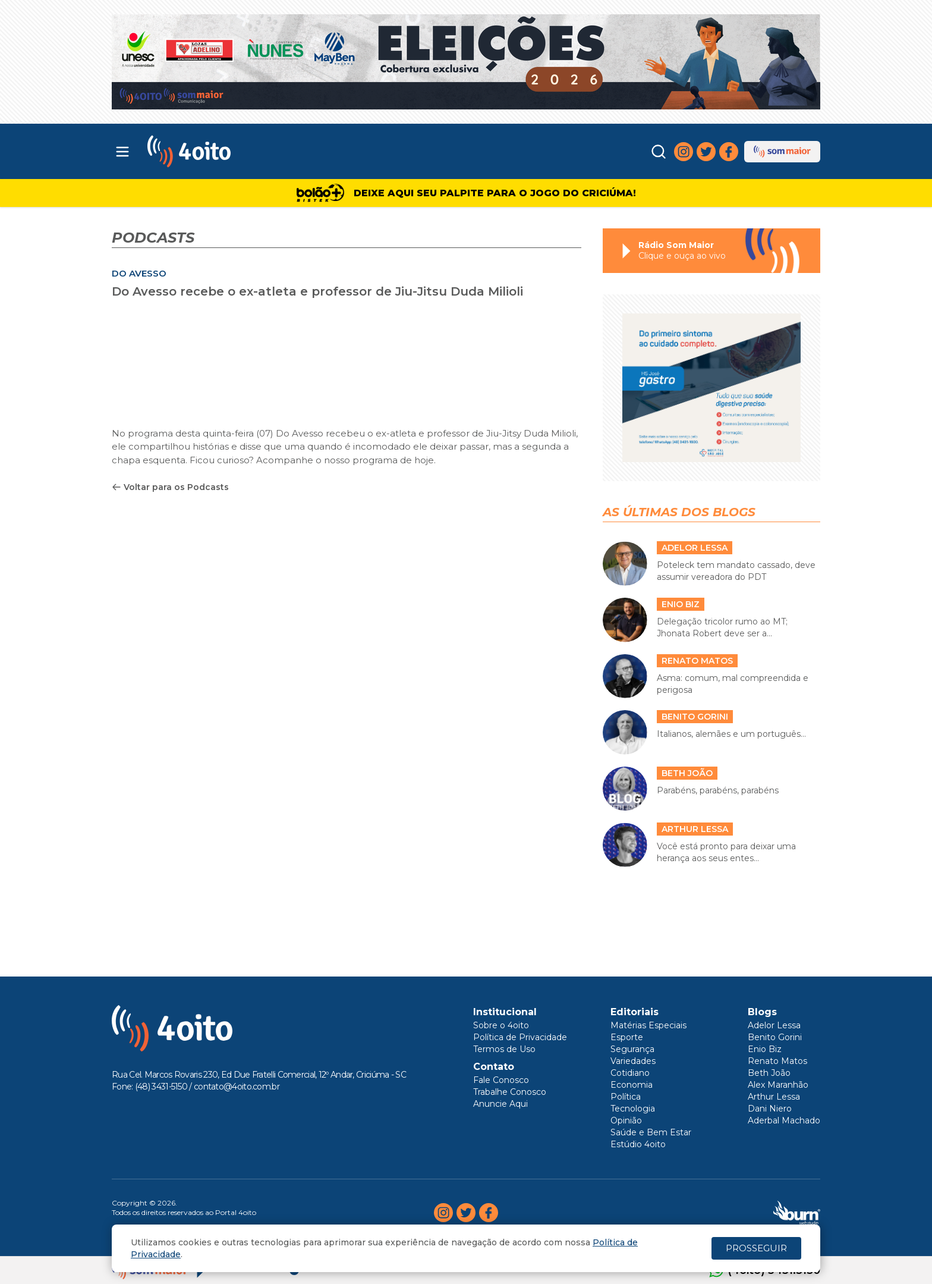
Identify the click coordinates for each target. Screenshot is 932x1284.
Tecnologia (632, 1108)
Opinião (626, 1120)
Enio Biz (765, 1049)
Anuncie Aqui (500, 1103)
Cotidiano (630, 1073)
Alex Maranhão (778, 1084)
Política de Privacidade (520, 1037)
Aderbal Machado (784, 1120)
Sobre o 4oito (501, 1025)
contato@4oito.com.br (236, 1086)
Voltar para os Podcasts (170, 487)
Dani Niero (770, 1108)
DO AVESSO (139, 273)
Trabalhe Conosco (509, 1092)
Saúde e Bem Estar (650, 1132)
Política (625, 1096)
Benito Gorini (775, 1037)
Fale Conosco (501, 1080)
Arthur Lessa (774, 1096)
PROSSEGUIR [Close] (756, 1248)
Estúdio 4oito (638, 1144)
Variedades (633, 1061)
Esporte (626, 1037)
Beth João (769, 1073)
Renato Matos (777, 1061)
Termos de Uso (504, 1049)
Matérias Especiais (648, 1025)
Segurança (632, 1049)
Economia (631, 1084)
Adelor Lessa (774, 1025)
